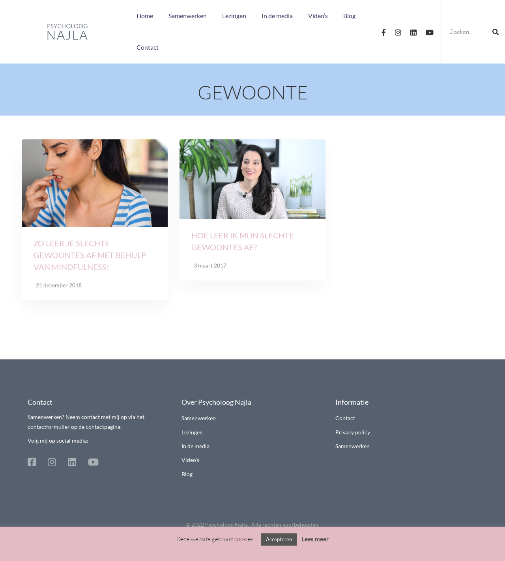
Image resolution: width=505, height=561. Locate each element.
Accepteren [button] (279, 539)
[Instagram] (398, 32)
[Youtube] (430, 32)
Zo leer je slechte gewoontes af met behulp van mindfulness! (90, 257)
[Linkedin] (413, 32)
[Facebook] (384, 32)
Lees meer (315, 538)
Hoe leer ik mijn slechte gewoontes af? (242, 243)
